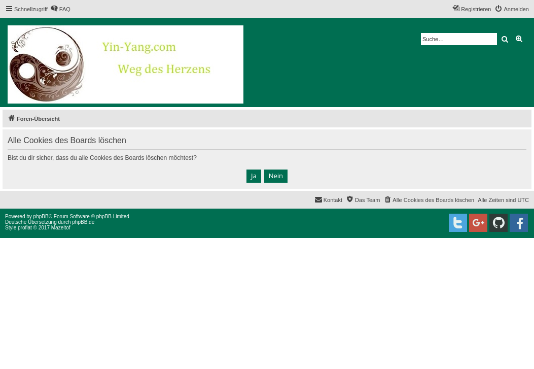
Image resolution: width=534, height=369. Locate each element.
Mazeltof (60, 227)
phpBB (41, 216)
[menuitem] (60, 9)
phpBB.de (83, 222)
